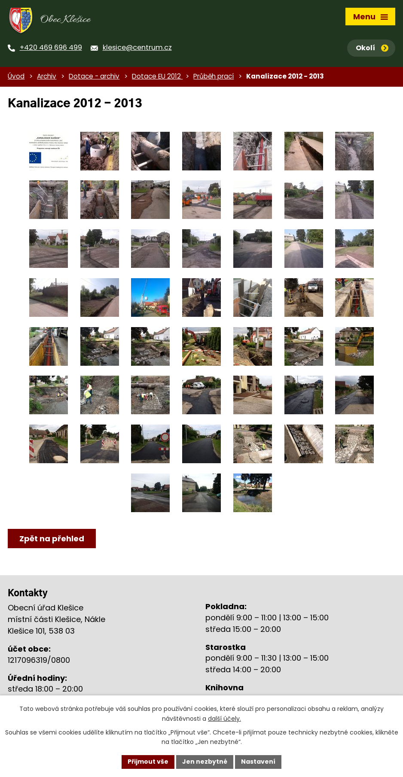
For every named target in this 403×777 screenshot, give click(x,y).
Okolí (372, 48)
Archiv (46, 76)
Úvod (16, 76)
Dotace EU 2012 (157, 76)
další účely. (224, 718)
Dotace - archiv (94, 76)
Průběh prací (213, 76)
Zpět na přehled (51, 538)
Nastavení (258, 761)
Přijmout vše (148, 761)
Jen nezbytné (204, 761)
